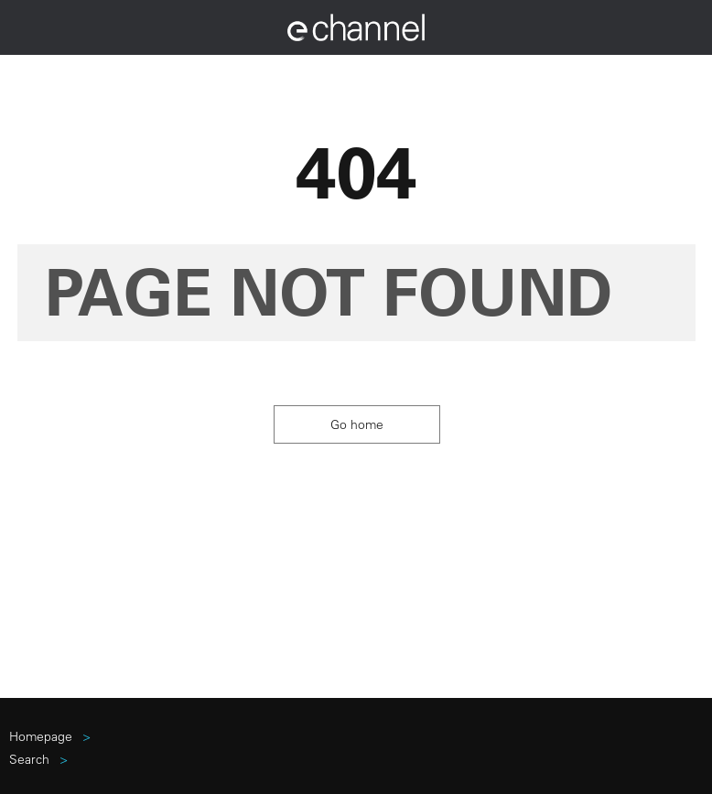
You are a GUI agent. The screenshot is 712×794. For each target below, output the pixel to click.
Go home (356, 424)
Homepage (40, 736)
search (29, 759)
